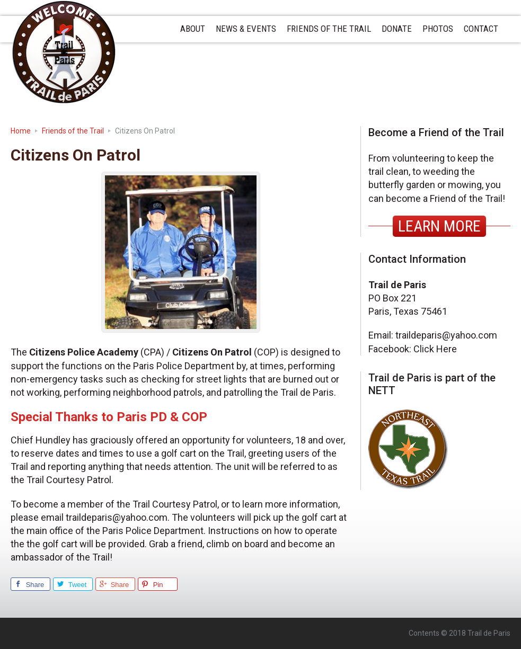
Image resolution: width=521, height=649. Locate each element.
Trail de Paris (64, 52)
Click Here (435, 348)
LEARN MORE (439, 226)
